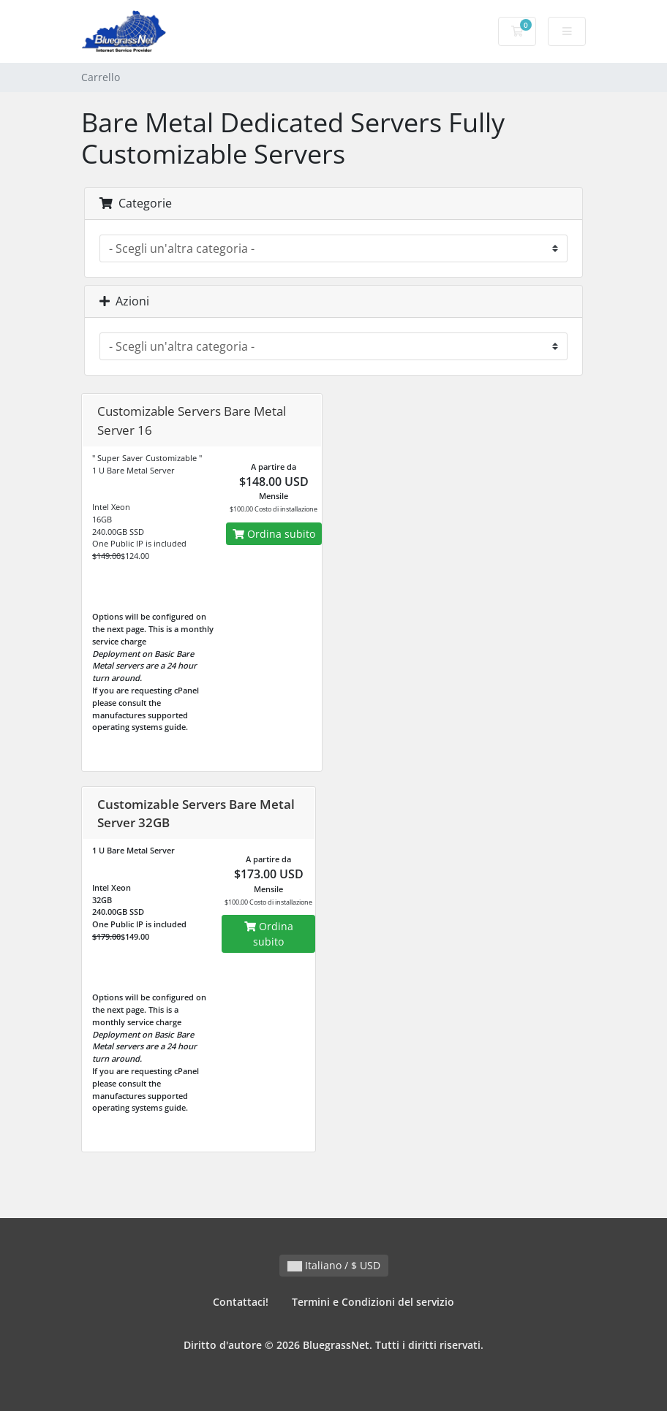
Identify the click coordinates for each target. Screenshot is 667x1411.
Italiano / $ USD (333, 1265)
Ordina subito (274, 534)
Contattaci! (240, 1302)
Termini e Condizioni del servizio (373, 1302)
